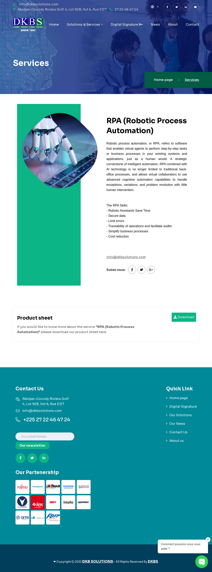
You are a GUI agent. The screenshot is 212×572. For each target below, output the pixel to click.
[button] (155, 7)
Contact (192, 24)
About (173, 24)
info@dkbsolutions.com (38, 4)
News (155, 24)
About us (176, 440)
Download (184, 317)
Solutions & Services (83, 24)
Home (54, 24)
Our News (177, 423)
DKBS (153, 561)
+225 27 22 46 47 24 (42, 419)
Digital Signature (127, 24)
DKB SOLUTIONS (97, 561)
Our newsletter (32, 445)
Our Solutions (180, 415)
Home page (163, 80)
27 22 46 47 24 (126, 9)
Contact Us (178, 432)
